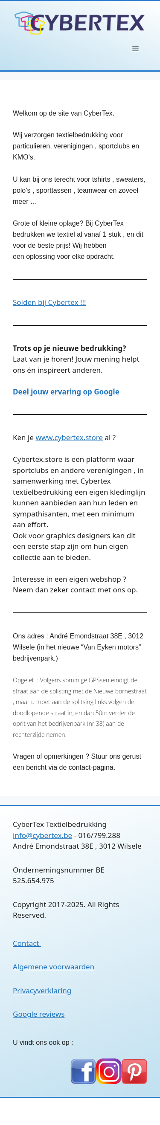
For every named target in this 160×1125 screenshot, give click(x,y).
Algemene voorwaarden (53, 966)
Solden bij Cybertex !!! (49, 302)
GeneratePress (116, 1111)
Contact (27, 943)
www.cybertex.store (69, 437)
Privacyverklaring (42, 990)
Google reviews (39, 1014)
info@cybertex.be (42, 835)
